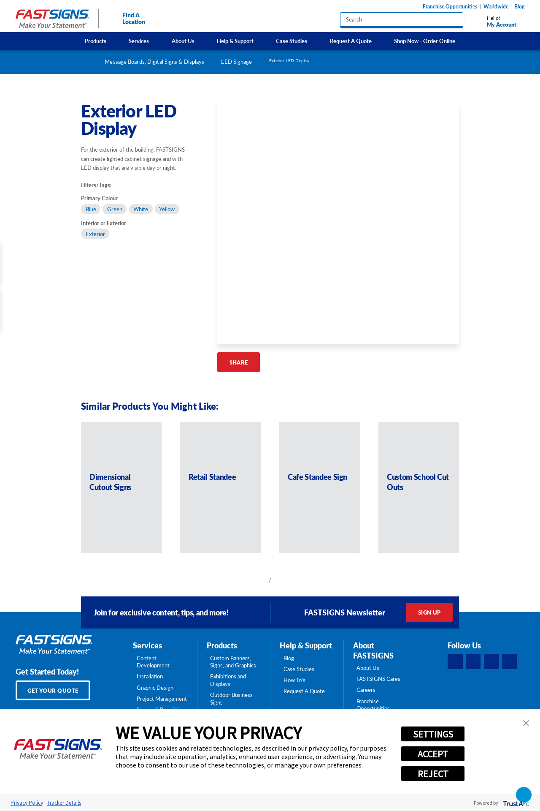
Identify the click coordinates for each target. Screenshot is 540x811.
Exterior (95, 234)
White (140, 209)
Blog (519, 6)
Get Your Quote (52, 690)
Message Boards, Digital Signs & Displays (154, 61)
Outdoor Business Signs (231, 698)
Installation (150, 676)
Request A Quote (351, 41)
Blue (91, 209)
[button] (526, 723)
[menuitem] (96, 40)
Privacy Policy (27, 802)
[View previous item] (258, 581)
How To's (294, 680)
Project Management (162, 698)
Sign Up (429, 612)
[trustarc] (515, 803)
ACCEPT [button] (433, 754)
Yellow (167, 209)
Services (139, 41)
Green (114, 209)
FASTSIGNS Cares (378, 679)
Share (239, 362)
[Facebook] (455, 661)
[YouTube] (509, 661)
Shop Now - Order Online (424, 41)
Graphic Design (155, 687)
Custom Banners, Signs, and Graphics (233, 661)
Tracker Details (64, 802)
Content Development (153, 661)
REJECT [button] (433, 774)
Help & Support (235, 41)
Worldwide (495, 6)
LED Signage (236, 61)
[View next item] (282, 581)
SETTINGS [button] (433, 734)
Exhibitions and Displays (228, 680)
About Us (183, 41)
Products (95, 41)
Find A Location (127, 18)
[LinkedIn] (473, 661)
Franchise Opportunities (450, 6)
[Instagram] (491, 661)
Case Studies (291, 41)
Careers (365, 690)
